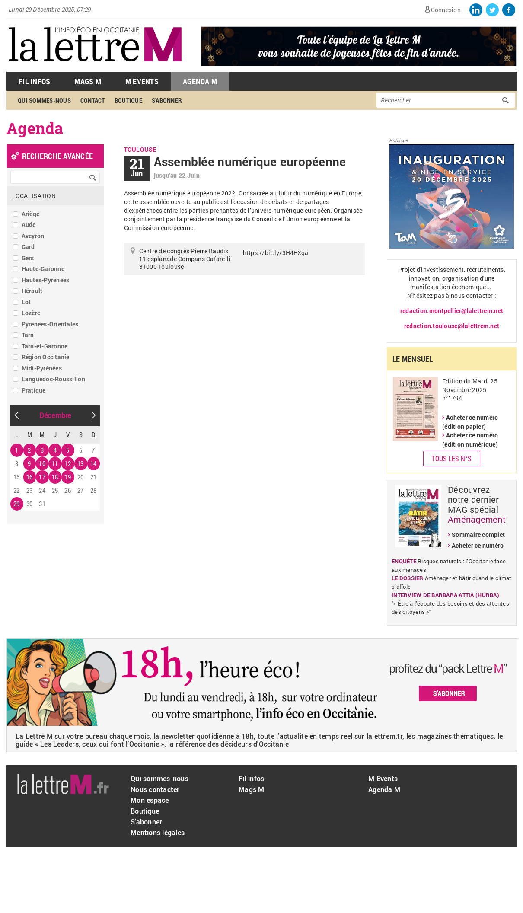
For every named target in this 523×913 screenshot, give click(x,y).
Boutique (128, 100)
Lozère (31, 313)
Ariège (31, 214)
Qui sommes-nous (44, 100)
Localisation (34, 196)
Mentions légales (158, 832)
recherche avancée (57, 156)
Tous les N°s (451, 458)
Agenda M (200, 81)
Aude (29, 224)
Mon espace (150, 799)
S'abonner (167, 100)
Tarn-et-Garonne (45, 346)
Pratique (34, 390)
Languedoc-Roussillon (53, 379)
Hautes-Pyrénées (46, 280)
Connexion (446, 10)
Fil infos (251, 778)
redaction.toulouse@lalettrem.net (451, 326)
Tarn (28, 335)
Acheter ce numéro (478, 545)
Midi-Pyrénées (42, 368)
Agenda (35, 128)
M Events (142, 81)
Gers (28, 258)
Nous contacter (155, 789)
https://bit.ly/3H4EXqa (276, 253)
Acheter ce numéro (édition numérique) (470, 439)
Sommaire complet (478, 534)
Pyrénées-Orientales (50, 324)
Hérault (32, 291)
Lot (26, 302)
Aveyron (33, 236)
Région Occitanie (46, 357)
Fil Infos (34, 81)
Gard (28, 247)
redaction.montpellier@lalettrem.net (451, 310)
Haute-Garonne (43, 269)
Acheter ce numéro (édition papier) (470, 422)
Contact (92, 100)
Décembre (55, 415)
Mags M (87, 81)
